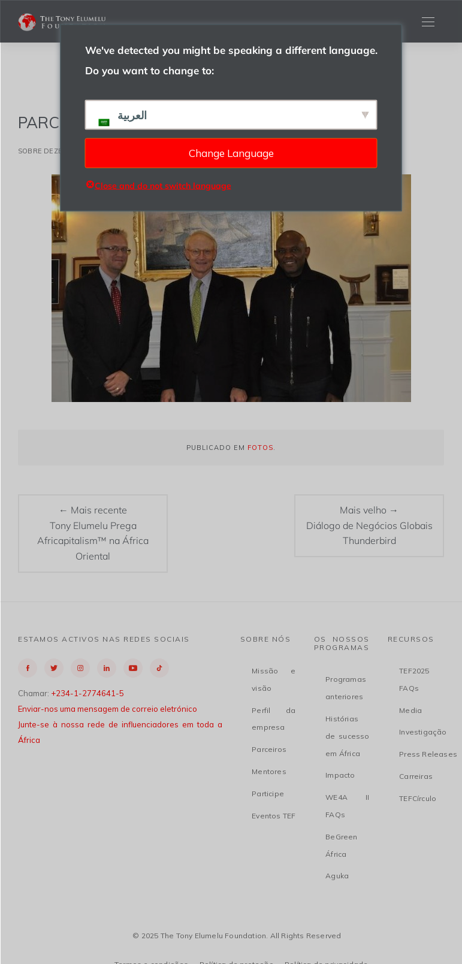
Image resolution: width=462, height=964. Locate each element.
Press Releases (428, 754)
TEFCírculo (417, 798)
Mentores (269, 771)
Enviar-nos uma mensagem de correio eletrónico (107, 709)
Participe (268, 793)
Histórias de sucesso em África (347, 736)
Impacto (340, 774)
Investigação (422, 731)
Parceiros (269, 749)
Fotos (260, 447)
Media (410, 710)
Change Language (231, 152)
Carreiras (416, 776)
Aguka (337, 875)
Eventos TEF (273, 815)
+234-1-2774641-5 (87, 693)
